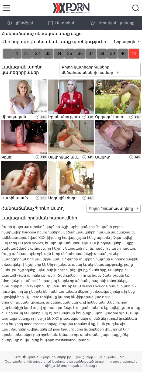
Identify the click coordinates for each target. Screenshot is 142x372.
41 (133, 53)
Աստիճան (61, 23)
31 (26, 53)
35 (69, 53)
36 (80, 53)
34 (58, 53)
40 (123, 53)
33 (48, 53)
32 (37, 53)
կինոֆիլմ (20, 23)
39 (112, 53)
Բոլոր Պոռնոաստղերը (111, 208)
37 (91, 53)
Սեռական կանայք (112, 23)
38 (101, 53)
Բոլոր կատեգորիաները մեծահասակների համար (88, 70)
